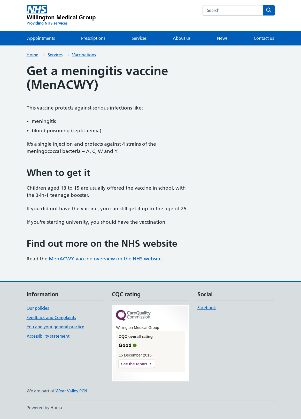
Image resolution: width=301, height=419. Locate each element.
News (222, 38)
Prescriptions (93, 38)
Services (139, 38)
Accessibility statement (48, 336)
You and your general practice (55, 326)
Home (32, 54)
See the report (134, 364)
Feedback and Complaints (51, 317)
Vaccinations (84, 54)
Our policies (38, 308)
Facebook (206, 307)
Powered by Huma (44, 407)
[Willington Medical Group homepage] (61, 15)
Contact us (264, 38)
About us (181, 38)
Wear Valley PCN (71, 390)
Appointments (41, 38)
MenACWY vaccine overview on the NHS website (105, 259)
